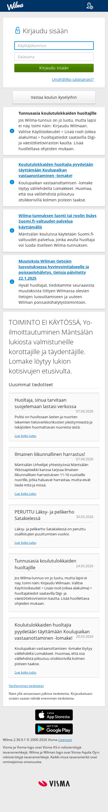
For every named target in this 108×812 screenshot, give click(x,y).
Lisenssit (65, 739)
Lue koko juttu (25, 435)
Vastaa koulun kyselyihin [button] (54, 97)
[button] (93, 6)
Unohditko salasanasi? (73, 79)
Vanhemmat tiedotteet (26, 685)
